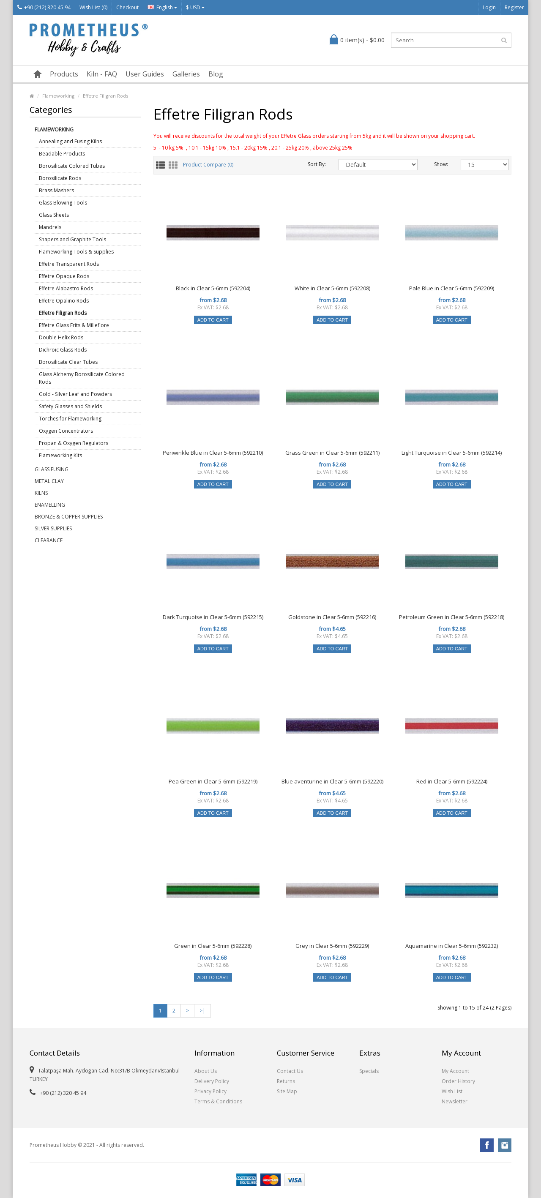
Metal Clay (49, 481)
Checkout (127, 7)
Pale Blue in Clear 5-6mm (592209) (451, 288)
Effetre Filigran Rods (105, 96)
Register (514, 7)
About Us (205, 1071)
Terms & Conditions (218, 1101)
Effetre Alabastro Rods (66, 288)
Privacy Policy (210, 1091)
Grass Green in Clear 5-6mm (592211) (332, 452)
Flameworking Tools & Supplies (76, 251)
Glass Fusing (51, 469)
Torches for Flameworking (70, 418)
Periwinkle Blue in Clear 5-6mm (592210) (213, 452)
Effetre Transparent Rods (69, 263)
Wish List (452, 1091)
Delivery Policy (211, 1081)
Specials (369, 1071)
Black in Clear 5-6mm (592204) (213, 288)
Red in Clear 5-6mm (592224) (451, 781)
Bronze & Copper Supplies (69, 516)
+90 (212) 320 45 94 (44, 7)
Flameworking (58, 96)
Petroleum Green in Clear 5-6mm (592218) (451, 617)
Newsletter (454, 1101)
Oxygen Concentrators (66, 430)
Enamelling (50, 504)
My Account (455, 1071)
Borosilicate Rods (60, 178)
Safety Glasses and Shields (70, 406)
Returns (286, 1081)
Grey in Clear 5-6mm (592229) (332, 946)
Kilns (41, 493)
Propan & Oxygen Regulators (73, 443)
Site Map (287, 1091)
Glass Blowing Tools (63, 202)
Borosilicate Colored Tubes (72, 165)
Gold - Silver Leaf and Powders (75, 394)
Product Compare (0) (208, 165)
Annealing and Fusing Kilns (70, 141)
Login (489, 7)
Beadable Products (62, 153)
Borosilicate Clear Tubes (68, 362)
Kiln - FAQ (102, 74)
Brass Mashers (56, 190)
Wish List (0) (93, 7)
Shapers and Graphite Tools (72, 239)
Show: (441, 164)
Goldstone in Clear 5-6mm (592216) (332, 617)
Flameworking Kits (60, 455)
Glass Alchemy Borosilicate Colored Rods (82, 378)
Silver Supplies (53, 528)
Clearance (49, 540)
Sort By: (317, 164)
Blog (215, 74)
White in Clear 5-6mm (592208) (332, 288)
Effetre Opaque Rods (64, 276)
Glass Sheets (54, 214)
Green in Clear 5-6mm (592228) (212, 946)
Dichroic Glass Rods (63, 349)
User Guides (145, 74)
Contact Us (290, 1071)
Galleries (186, 74)
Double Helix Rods (61, 337)
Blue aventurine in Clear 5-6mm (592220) (332, 781)
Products (64, 74)
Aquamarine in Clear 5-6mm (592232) (451, 946)
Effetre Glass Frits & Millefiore (74, 325)
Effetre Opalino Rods (64, 300)
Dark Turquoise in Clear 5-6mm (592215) (213, 617)
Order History (458, 1081)
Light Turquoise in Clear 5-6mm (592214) (452, 452)
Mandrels (50, 227)
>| (202, 1010)
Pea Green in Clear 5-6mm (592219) (213, 781)
